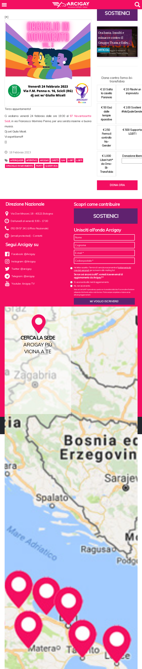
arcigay (44, 160)
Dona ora (117, 185)
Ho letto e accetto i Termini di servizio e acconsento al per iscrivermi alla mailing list (102, 269)
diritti (55, 160)
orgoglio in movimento (19, 165)
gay (63, 160)
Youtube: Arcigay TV (23, 283)
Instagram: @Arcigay (23, 261)
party (39, 165)
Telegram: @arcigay (23, 276)
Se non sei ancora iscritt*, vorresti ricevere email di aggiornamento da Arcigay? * (98, 276)
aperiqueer (16, 160)
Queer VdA (51, 165)
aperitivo (31, 160)
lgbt (70, 160)
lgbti (79, 160)
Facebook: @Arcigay (23, 254)
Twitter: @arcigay (21, 268)
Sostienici (117, 13)
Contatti (37, 235)
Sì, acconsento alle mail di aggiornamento (91, 282)
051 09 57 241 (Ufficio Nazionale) (29, 228)
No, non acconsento (82, 286)
